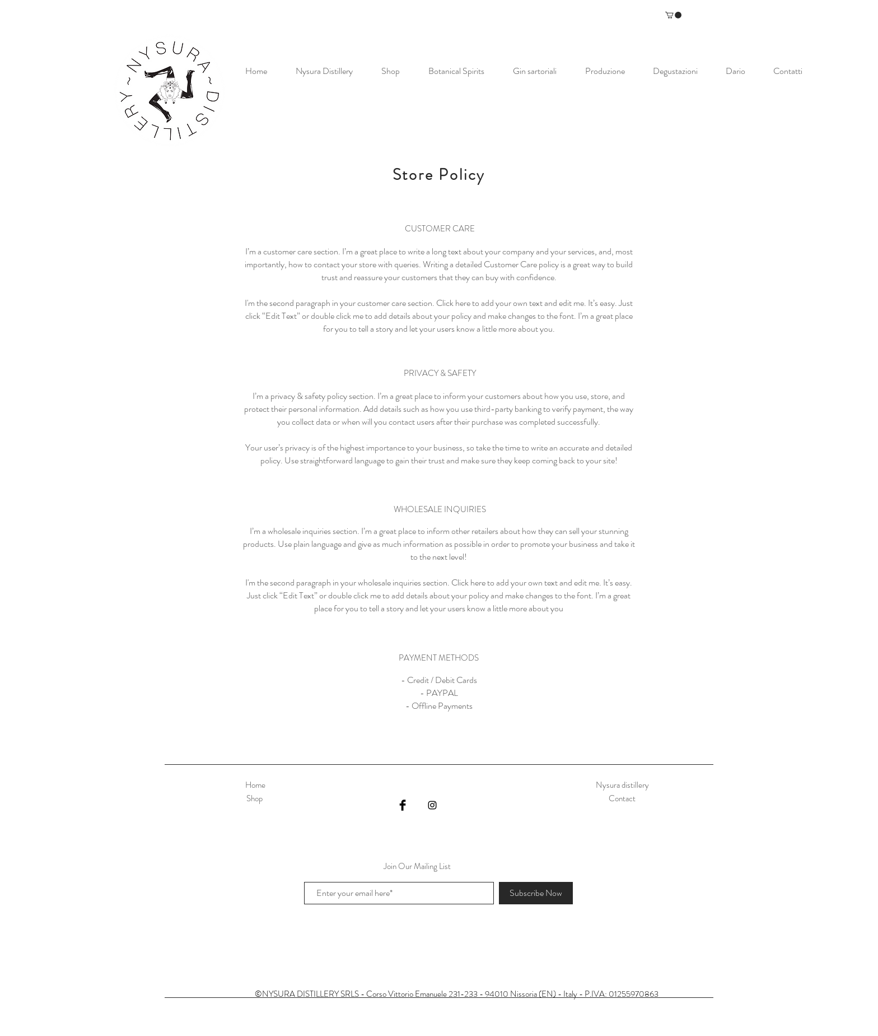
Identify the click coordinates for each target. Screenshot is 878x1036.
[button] (673, 15)
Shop (255, 798)
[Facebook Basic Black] (402, 805)
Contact (622, 798)
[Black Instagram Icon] (432, 805)
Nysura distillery (622, 785)
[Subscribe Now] (536, 893)
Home (255, 785)
